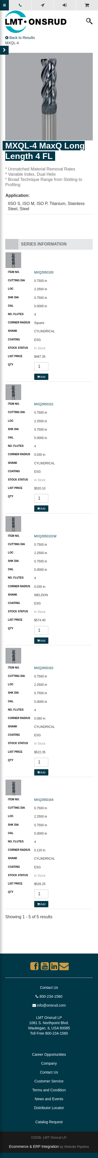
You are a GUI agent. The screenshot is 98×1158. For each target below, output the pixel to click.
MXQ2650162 (44, 668)
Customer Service (49, 1081)
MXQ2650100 (44, 272)
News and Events (49, 1099)
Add (41, 376)
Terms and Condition (49, 1090)
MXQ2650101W (45, 536)
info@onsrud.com (49, 1005)
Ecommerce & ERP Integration (34, 1146)
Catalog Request (48, 1122)
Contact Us (49, 987)
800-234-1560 (49, 996)
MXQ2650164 (44, 800)
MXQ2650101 (44, 404)
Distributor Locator (49, 1108)
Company (49, 1063)
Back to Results (20, 38)
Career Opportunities (49, 1054)
